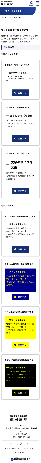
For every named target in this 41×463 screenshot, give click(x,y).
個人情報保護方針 (13, 448)
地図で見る (20, 434)
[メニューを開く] (37, 3)
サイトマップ (21, 452)
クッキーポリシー (29, 448)
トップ (3, 17)
